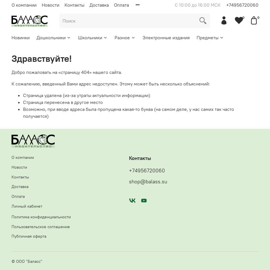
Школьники (93, 37)
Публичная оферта (29, 236)
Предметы (210, 37)
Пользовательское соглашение (41, 226)
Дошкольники (54, 37)
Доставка (99, 5)
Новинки (21, 37)
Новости (50, 5)
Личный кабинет (27, 206)
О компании (24, 5)
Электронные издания (166, 37)
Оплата (121, 5)
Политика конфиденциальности (41, 216)
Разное (125, 37)
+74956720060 (242, 5)
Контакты (74, 5)
